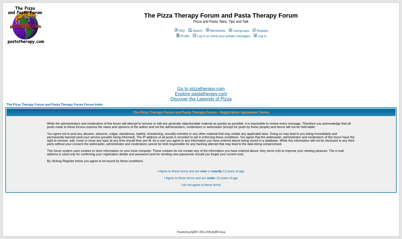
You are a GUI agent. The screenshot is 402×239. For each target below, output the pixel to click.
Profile (182, 36)
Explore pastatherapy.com (201, 93)
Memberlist (215, 30)
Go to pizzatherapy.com (201, 88)
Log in (260, 36)
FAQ (179, 30)
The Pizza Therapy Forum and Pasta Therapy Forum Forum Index (55, 104)
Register (260, 30)
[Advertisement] (201, 64)
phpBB (192, 232)
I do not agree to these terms (201, 184)
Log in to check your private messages (221, 36)
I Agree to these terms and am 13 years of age (201, 178)
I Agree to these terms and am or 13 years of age (201, 171)
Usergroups (239, 30)
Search (195, 30)
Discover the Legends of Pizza (201, 99)
